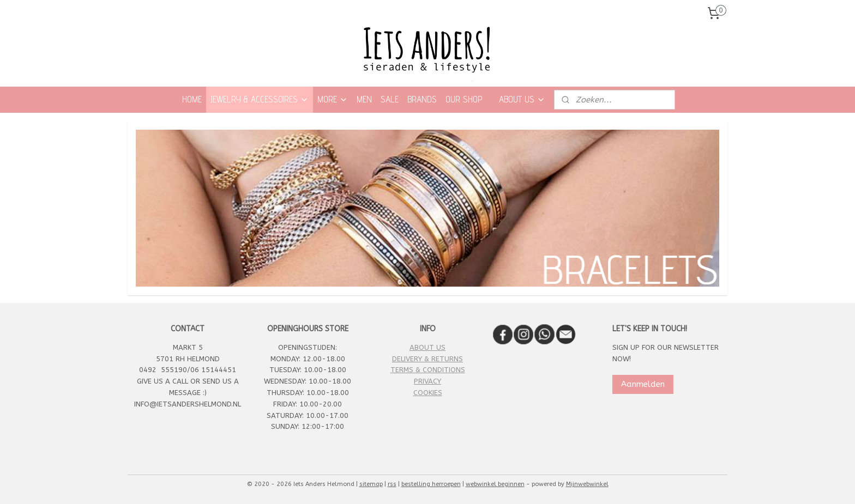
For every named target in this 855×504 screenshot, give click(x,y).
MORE (332, 99)
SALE (390, 99)
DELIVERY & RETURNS (427, 359)
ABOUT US (522, 99)
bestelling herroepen (431, 484)
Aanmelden (643, 384)
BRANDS (422, 99)
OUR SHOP (463, 99)
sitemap (371, 484)
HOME (192, 99)
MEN (364, 99)
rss (392, 484)
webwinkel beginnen (495, 484)
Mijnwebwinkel (587, 484)
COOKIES (427, 392)
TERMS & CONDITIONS (427, 370)
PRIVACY (427, 381)
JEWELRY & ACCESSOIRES (259, 99)
